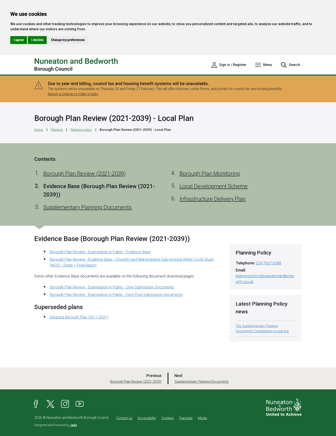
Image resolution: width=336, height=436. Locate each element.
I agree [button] (19, 40)
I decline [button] (37, 40)
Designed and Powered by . (56, 425)
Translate (186, 418)
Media (202, 418)
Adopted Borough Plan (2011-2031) (79, 317)
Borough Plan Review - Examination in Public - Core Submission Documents (112, 287)
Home (38, 130)
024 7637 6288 (268, 263)
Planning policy (81, 130)
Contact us (124, 418)
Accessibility (147, 418)
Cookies (167, 418)
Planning (57, 130)
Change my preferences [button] (68, 40)
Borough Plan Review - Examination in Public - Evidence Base (100, 252)
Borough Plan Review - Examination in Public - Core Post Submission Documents (116, 294)
